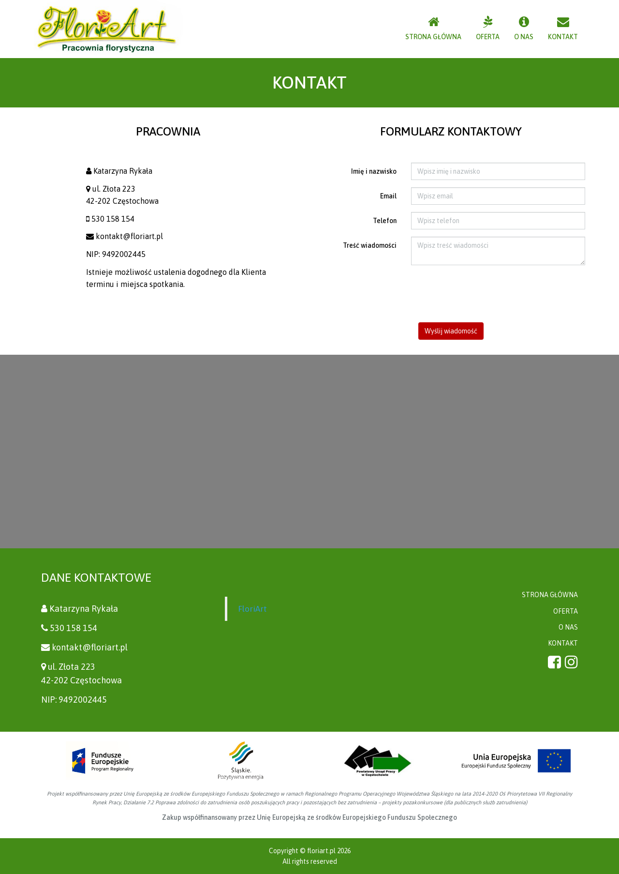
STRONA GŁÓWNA (550, 595)
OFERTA (565, 611)
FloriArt (252, 609)
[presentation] (451, 294)
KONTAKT (563, 643)
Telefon (385, 221)
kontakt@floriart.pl (129, 236)
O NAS (568, 627)
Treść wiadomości (370, 245)
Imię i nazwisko (374, 171)
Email (388, 196)
